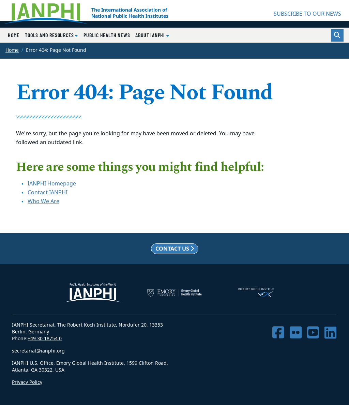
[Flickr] (295, 333)
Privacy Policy (27, 382)
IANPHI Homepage (52, 184)
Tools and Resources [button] (50, 35)
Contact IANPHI (47, 193)
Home (13, 35)
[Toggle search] (337, 35)
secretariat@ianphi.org (38, 351)
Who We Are (43, 201)
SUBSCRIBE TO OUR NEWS (307, 14)
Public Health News (107, 35)
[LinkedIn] (330, 333)
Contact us (174, 248)
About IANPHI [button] (150, 35)
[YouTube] (313, 333)
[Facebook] (278, 333)
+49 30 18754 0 (45, 338)
